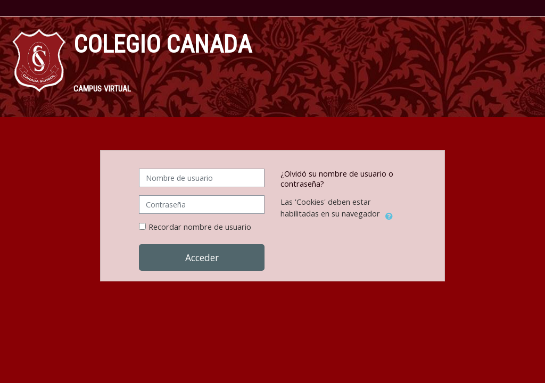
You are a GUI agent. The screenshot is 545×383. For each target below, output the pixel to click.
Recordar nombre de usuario (199, 227)
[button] (389, 214)
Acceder (202, 257)
